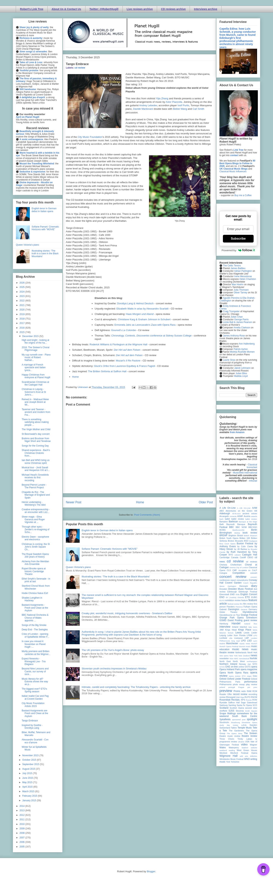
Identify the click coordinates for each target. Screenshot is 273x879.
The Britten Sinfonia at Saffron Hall (107, 371)
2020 (22, 309)
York (228, 762)
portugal (231, 687)
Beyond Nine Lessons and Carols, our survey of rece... (35, 671)
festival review (233, 604)
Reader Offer (225, 694)
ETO (247, 597)
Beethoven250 (238, 530)
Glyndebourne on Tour (229, 615)
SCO (255, 705)
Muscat (242, 646)
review (222, 697)
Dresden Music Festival (240, 589)
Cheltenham (236, 565)
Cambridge (224, 557)
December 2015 (30, 336)
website (254, 748)
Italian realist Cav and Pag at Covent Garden (35, 697)
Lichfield (223, 638)
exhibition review (233, 600)
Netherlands (240, 652)
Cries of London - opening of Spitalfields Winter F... (35, 635)
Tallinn (234, 728)
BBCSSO (252, 527)
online (241, 667)
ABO (221, 511)
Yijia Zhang (162, 98)
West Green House (247, 750)
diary (254, 585)
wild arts (244, 756)
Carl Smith (198, 108)
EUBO (254, 597)
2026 (22, 282)
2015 (22, 332)
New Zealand (244, 656)
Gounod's (123, 330)
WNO (247, 759)
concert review (232, 577)
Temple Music (245, 727)
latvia (255, 630)
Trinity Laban (244, 739)
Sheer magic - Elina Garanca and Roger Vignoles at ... (33, 519)
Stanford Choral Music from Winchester (36, 587)
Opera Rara (241, 672)
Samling (232, 705)
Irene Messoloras (243, 276)
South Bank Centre (244, 716)
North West (239, 661)
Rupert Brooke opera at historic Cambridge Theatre (34, 571)
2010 (22, 824)
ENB (238, 594)
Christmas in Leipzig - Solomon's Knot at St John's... (34, 392)
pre (248, 687)
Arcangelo (224, 516)
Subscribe (238, 238)
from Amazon (237, 432)
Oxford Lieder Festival (238, 678)
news (254, 655)
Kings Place (244, 629)
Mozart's (128, 360)
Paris (237, 682)
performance (250, 681)
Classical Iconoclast (252, 466)
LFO (255, 635)
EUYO (222, 600)
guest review (250, 620)
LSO (249, 640)
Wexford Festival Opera (243, 753)
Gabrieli (223, 609)
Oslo (255, 676)
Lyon (255, 641)
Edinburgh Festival (248, 591)
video (244, 744)
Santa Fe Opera (244, 705)
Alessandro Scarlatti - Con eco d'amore (35, 741)
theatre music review (229, 736)
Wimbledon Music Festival (231, 759)
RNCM (254, 697)
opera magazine (249, 669)
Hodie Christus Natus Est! (35, 593)
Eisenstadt (224, 594)
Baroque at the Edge (248, 522)
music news (240, 649)
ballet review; (251, 519)
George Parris (241, 319)
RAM (249, 691)
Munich (254, 643)
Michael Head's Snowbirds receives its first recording (35, 477)
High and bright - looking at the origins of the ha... (35, 341)
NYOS (222, 667)
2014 (22, 806)
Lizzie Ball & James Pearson (237, 322)
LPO (243, 640)
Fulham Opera (250, 607)
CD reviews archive (173, 9)
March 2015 (28, 791)
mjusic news (244, 643)
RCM (254, 691)
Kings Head (231, 630)
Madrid (222, 643)
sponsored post (239, 719)
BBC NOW (241, 527)
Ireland (235, 627)
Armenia (233, 516)
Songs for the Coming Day (35, 445)
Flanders (231, 607)
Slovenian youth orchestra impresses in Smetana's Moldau (114, 668)
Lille (230, 638)
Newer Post (73, 502)
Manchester (232, 643)
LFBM (249, 635)
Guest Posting (234, 620)
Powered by (238, 250)
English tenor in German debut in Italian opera (107, 530)
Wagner (253, 745)
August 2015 (29, 769)
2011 (22, 819)
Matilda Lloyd (241, 376)
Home (75, 376)
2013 (22, 810)
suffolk (244, 725)
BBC (231, 527)
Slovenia (240, 711)
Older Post (206, 502)
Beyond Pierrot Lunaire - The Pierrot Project (34, 486)
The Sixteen (250, 733)
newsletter (224, 658)
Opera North (226, 672)
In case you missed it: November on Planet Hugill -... (34, 644)
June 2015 (28, 778)
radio (243, 691)
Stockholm (224, 722)
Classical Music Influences (233, 171)
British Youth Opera (228, 538)
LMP (247, 638)
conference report (227, 580)
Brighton (232, 535)
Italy (250, 627)
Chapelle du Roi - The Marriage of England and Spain (36, 495)
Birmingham (225, 532)
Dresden (223, 589)
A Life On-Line (227, 508)
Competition (238, 573)
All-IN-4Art (236, 514)
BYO (231, 555)
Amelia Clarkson (241, 327)
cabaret (238, 555)
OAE (227, 666)
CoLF (254, 570)
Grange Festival (249, 615)
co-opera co (244, 570)
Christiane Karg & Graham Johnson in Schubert (144, 319)
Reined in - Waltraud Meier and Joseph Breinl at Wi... (35, 402)
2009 (22, 828)
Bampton (223, 521)
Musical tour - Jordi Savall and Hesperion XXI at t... (36, 469)
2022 (22, 300)
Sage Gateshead (249, 702)
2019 (22, 314)
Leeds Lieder (250, 632)
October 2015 (29, 760)
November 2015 (30, 755)
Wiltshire (253, 756)
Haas (140, 314)
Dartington (232, 586)
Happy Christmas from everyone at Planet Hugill (36, 376)
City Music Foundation (90, 136)
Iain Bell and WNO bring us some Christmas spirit (36, 461)
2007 (22, 837)
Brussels (239, 541)
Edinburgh (232, 591)
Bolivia (237, 533)
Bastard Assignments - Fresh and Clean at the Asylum (35, 608)
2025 (22, 287)
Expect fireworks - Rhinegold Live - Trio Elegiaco (34, 661)
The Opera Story (234, 733)
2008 (22, 833)
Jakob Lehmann (242, 368)
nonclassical (244, 658)
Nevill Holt (252, 652)
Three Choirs (226, 739)
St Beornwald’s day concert (36, 434)
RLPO (247, 697)
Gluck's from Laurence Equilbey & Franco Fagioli (124, 366)
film (241, 604)
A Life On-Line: (244, 508)
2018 (22, 318)
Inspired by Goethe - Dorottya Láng (32, 726)
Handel (236, 623)
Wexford (223, 753)
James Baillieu (238, 268)
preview (225, 691)
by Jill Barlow (240, 549)
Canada (234, 557)
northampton (252, 661)
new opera (223, 656)
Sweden (253, 725)
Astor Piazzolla (174, 101)
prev (255, 687)
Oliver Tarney (240, 292)
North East (225, 661)
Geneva (244, 609)
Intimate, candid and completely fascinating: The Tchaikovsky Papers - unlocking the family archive (136, 687)
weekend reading (227, 750)
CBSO (250, 557)
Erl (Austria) (231, 597)
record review (240, 694)
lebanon (222, 633)
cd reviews (251, 561)
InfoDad (253, 480)
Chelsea (223, 565)
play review (251, 684)
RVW (254, 700)
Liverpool (238, 638)
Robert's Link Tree (31, 9)
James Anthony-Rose (234, 335)
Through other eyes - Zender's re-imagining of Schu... (35, 529)
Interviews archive (205, 9)
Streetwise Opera (249, 722)
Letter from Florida (236, 635)
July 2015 (27, 773)
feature (244, 600)
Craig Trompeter (231, 311)
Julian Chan (237, 316)
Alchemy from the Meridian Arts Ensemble (35, 562)
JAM (221, 630)
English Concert (248, 594)
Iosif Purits (183, 105)
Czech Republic (250, 583)
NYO (255, 664)
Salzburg (223, 705)
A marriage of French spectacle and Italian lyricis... (34, 367)
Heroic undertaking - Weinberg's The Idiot (34, 503)
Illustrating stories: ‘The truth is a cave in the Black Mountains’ (116, 576)
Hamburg (223, 623)
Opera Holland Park (229, 669)
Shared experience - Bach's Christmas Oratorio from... (36, 453)
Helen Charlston (247, 279)
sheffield (223, 711)
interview (224, 626)
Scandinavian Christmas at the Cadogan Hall (35, 383)
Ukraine (241, 742)
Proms (236, 691)
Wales (222, 747)
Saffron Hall (234, 702)
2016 (22, 327)
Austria (247, 516)
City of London (242, 567)
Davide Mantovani (143, 108)
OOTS (248, 667)
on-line (234, 666)
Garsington (233, 609)
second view (251, 708)
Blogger (151, 871)
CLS (229, 570)
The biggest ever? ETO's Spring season (34, 690)
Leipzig (222, 635)
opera (254, 666)
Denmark (243, 586)
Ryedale (223, 702)
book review (250, 532)
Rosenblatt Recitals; (229, 699)
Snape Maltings (227, 713)
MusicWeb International (245, 472)
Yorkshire (235, 762)
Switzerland (224, 728)
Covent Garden (233, 582)
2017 (22, 323)
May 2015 (27, 782)
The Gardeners (236, 730)
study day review (228, 725)
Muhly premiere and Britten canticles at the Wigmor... (36, 652)
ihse (255, 624)
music (248, 646)
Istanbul (243, 627)
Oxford (222, 678)
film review (248, 604)
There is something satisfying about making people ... (35, 422)
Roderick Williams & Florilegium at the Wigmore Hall (118, 344)
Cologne (223, 573)
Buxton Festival (245, 543)
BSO (246, 541)
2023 (22, 296)
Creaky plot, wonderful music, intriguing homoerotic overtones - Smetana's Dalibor (127, 613)
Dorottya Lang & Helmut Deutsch (135, 303)
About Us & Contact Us (66, 9)
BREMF (223, 535)
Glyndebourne (250, 612)
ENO (221, 597)
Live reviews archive (140, 9)
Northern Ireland (228, 664)
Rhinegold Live (233, 697)
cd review (79, 67)
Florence (239, 607)
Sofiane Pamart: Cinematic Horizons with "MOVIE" (109, 548)
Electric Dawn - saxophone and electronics (35, 538)
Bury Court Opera (227, 544)
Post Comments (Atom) (147, 514)
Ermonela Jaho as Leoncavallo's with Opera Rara (144, 324)
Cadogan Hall (249, 554)
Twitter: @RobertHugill (103, 9)
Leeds (238, 632)
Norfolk (253, 658)
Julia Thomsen (241, 290)
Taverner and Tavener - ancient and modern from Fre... (36, 412)
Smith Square (251, 711)
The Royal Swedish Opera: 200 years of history (35, 555)
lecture (230, 633)
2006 (22, 842)
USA (247, 741)
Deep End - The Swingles (35, 629)
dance (221, 586)
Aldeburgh (224, 513)
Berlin (254, 530)
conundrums (242, 580)
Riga (242, 697)
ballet (227, 519)
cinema (233, 567)
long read (235, 641)
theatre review (249, 736)
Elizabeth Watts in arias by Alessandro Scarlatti (142, 308)
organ (249, 676)
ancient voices (249, 513)
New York (233, 656)
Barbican (233, 521)
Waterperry (234, 747)
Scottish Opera (237, 708)
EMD (232, 594)
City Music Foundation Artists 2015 (33, 704)
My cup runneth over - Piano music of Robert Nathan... (36, 357)
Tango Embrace (30, 720)
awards (254, 516)
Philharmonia (225, 684)
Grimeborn (251, 617)
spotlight (252, 719)
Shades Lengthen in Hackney (32, 599)
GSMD (222, 620)
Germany (253, 609)
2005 (22, 846)
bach (221, 519)
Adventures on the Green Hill (241, 511)
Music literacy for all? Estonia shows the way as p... (35, 681)
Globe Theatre (228, 612)
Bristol (240, 535)
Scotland (223, 708)
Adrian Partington (243, 271)
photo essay (239, 684)
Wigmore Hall (228, 755)
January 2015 (29, 800)
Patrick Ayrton (241, 349)
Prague (241, 687)
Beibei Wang (180, 108)
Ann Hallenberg (247, 343)
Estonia (241, 597)
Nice (231, 658)
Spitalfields (225, 719)
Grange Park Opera (231, 617)
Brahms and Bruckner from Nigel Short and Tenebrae (36, 439)
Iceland (247, 624)
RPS (243, 700)
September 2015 (31, 764)
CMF (234, 570)
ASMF (240, 516)
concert (253, 573)
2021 (22, 305)
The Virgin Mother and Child (36, 429)
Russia (248, 700)
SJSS (231, 710)
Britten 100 (244, 538)
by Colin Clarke (245, 546)
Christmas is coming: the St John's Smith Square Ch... (36, 547)
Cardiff (243, 557)
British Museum (250, 535)
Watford (245, 748)
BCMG (222, 530)
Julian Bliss (241, 373)
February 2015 (30, 796)
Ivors (255, 627)
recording (252, 694)
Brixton (231, 541)
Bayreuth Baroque (235, 524)
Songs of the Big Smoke (34, 625)
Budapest (253, 541)
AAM (254, 508)
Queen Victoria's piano (78, 567)
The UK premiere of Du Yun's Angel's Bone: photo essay (113, 650)
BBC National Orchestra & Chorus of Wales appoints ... (35, 618)
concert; (254, 577)
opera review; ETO (237, 676)
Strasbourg (235, 722)
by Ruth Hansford (237, 552)
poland (222, 687)
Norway (242, 664)
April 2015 (27, 786)
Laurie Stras (228, 360)
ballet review (237, 519)
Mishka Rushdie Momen (242, 351)
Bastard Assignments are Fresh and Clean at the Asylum (35, 713)
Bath (221, 524)
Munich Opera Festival (228, 646)
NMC (236, 658)
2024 (22, 291)
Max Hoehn (237, 284)
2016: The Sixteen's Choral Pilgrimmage (35, 348)
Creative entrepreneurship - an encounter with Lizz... (36, 511)
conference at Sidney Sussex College (151, 335)
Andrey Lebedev (148, 105)
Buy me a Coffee (242, 195)
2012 (22, 815)
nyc (249, 664)
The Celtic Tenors (232, 265)
